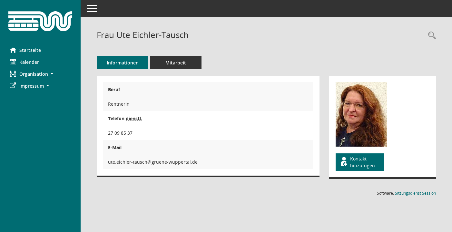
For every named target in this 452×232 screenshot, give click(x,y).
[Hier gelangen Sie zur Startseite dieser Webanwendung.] (40, 21)
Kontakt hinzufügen (357, 162)
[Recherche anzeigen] (430, 35)
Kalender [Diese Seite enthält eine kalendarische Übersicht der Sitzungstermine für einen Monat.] (24, 62)
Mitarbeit (175, 63)
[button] (40, 74)
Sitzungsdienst (415, 193)
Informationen (123, 63)
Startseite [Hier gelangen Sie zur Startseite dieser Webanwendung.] (25, 50)
